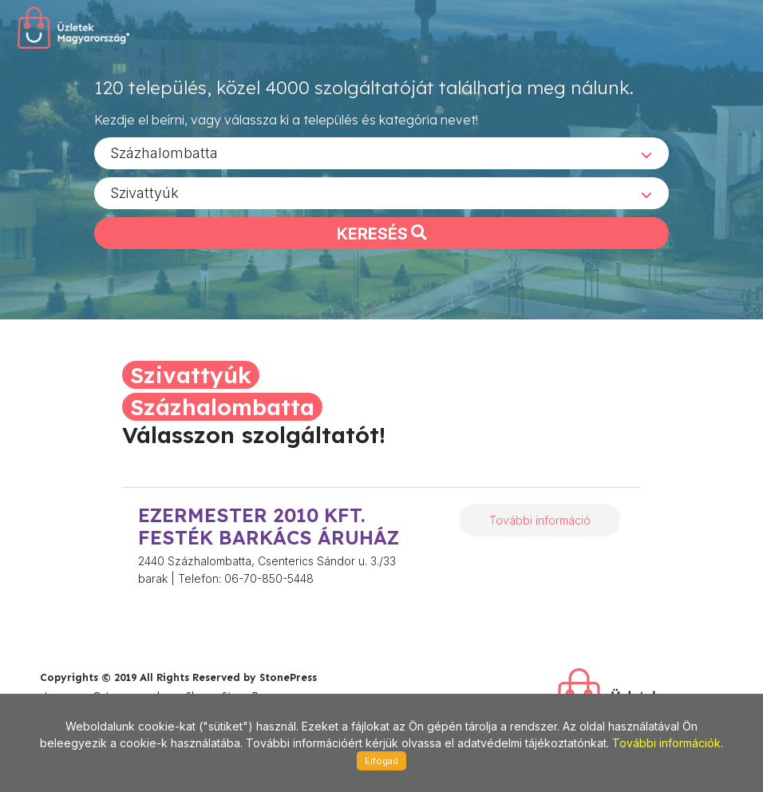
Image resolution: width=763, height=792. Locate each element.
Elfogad (381, 760)
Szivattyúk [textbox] (144, 192)
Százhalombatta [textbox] (164, 152)
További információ (540, 520)
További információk (666, 743)
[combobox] (381, 152)
